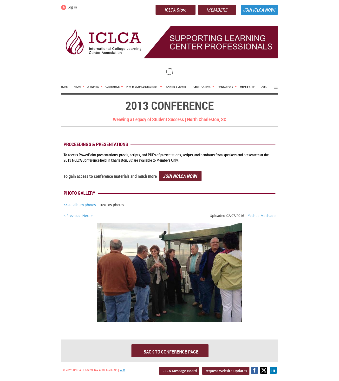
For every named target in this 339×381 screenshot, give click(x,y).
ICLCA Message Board (179, 370)
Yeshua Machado (261, 215)
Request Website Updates (226, 370)
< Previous (72, 215)
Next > (87, 215)
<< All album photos (80, 204)
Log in (72, 7)
